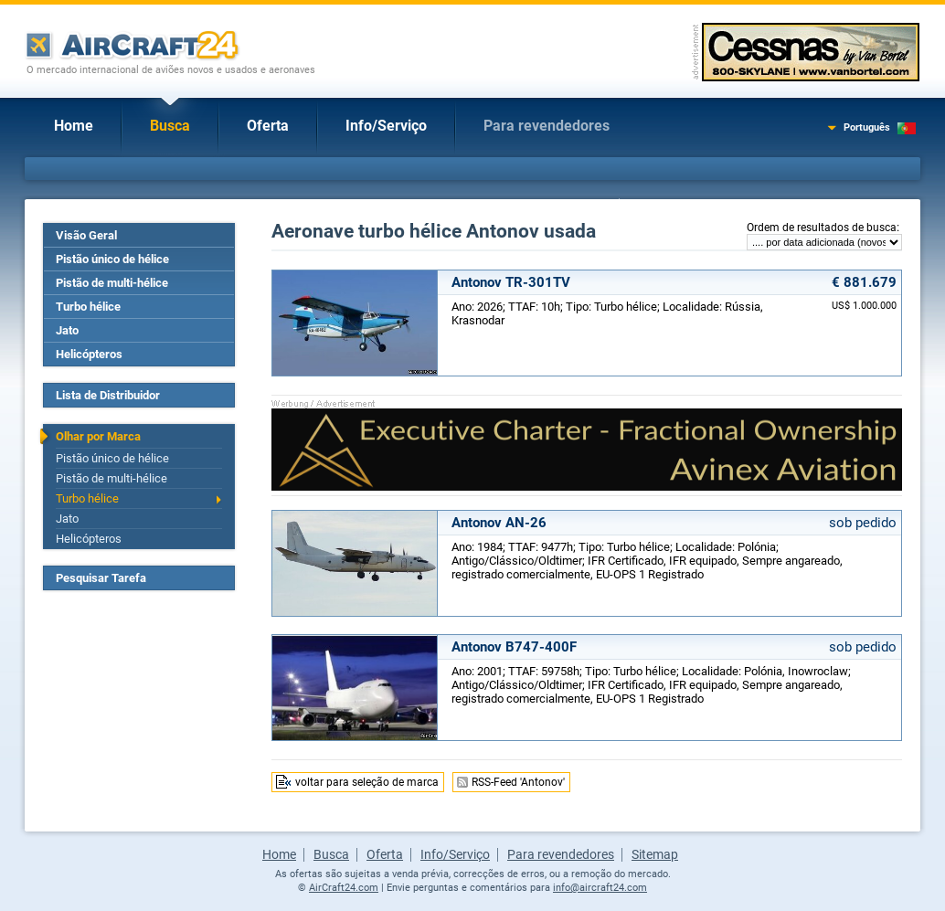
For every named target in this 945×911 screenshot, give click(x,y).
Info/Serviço (386, 125)
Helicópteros (89, 354)
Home (73, 125)
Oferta (268, 125)
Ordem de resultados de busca (822, 227)
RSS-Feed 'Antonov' (518, 782)
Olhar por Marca (98, 436)
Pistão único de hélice (112, 259)
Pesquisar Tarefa (101, 578)
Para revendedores (546, 125)
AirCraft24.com (343, 888)
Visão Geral (86, 235)
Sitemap (655, 854)
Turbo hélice (88, 306)
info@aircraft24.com (600, 888)
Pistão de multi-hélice (112, 283)
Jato (67, 330)
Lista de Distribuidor (108, 395)
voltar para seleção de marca (367, 782)
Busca (170, 125)
